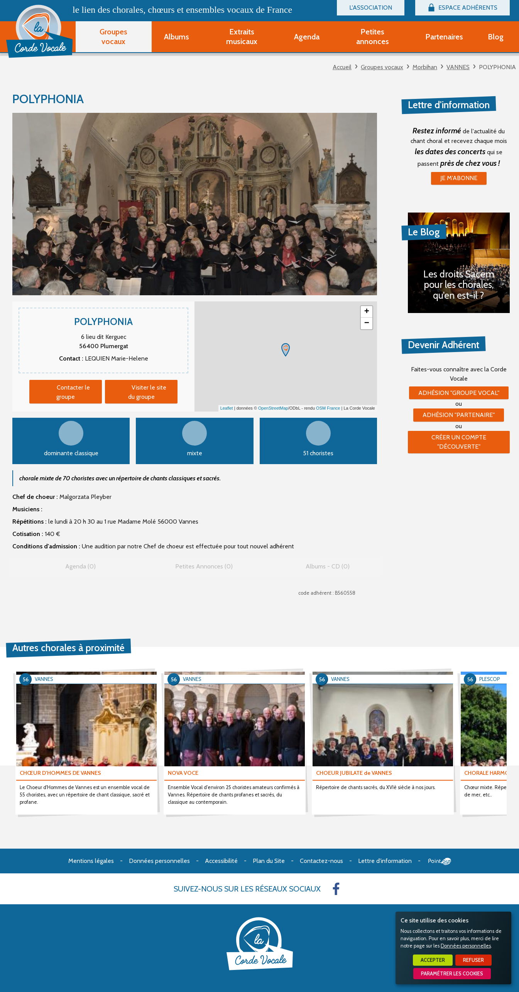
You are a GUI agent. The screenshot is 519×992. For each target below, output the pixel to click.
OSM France (328, 408)
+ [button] (366, 312)
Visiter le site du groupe (147, 392)
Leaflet (226, 408)
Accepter (433, 960)
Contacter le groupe (73, 392)
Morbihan (424, 67)
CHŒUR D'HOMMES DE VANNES (60, 772)
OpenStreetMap (273, 408)
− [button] (366, 323)
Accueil (342, 67)
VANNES (458, 67)
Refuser (473, 960)
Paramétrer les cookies (452, 974)
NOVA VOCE (183, 772)
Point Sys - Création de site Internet (439, 861)
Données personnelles (466, 946)
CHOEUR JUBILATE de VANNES (354, 772)
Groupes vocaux (382, 67)
